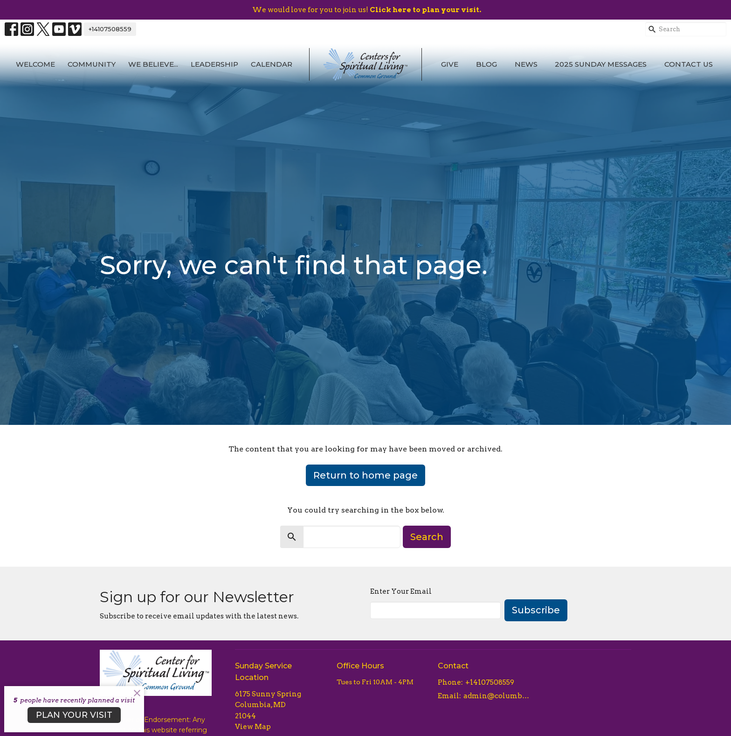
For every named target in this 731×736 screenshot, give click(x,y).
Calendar (271, 64)
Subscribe (536, 610)
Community (92, 64)
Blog (486, 64)
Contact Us (688, 64)
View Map (253, 726)
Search (426, 536)
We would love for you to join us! (366, 10)
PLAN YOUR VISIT (74, 715)
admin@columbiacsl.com (496, 696)
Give (449, 64)
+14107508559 (110, 29)
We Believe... (153, 64)
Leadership (214, 64)
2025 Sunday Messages (601, 64)
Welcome (35, 64)
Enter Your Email (401, 591)
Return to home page (365, 475)
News (526, 64)
